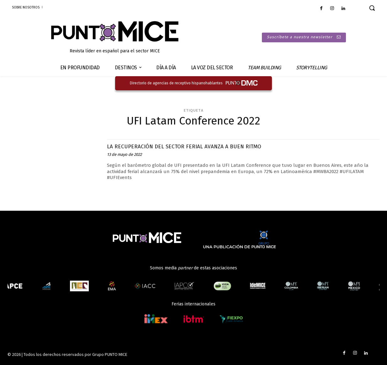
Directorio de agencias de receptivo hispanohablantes (176, 83)
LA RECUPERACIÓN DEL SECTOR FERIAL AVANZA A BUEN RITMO (197, 146)
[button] (371, 7)
